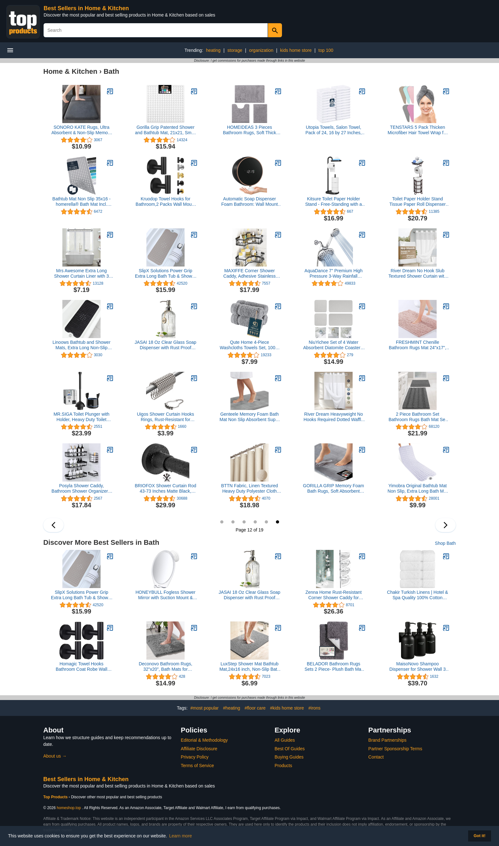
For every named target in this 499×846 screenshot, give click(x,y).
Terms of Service (197, 765)
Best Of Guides (290, 748)
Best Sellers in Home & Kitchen (86, 8)
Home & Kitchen (70, 71)
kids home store (296, 50)
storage (235, 50)
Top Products (56, 797)
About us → (55, 756)
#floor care (254, 708)
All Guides (285, 740)
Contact (375, 756)
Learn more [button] (180, 835)
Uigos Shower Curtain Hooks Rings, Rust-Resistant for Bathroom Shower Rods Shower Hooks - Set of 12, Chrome (165, 417)
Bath (111, 71)
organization (261, 50)
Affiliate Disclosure (199, 748)
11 (266, 522)
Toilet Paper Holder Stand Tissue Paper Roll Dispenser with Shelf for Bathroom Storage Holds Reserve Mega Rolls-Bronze (417, 201)
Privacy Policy (194, 756)
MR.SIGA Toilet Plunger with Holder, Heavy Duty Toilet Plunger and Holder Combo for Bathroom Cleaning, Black (81, 417)
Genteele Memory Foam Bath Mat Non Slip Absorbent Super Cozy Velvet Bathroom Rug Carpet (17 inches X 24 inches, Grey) (249, 417)
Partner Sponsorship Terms (395, 748)
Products (283, 765)
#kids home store (287, 708)
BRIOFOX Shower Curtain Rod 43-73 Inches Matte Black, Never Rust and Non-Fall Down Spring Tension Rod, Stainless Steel (165, 488)
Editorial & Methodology (204, 740)
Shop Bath (445, 543)
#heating (231, 708)
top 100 (326, 50)
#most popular (204, 708)
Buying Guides (289, 756)
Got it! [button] (479, 836)
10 (255, 522)
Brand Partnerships (387, 740)
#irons (314, 708)
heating (213, 50)
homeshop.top (69, 808)
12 (277, 522)
